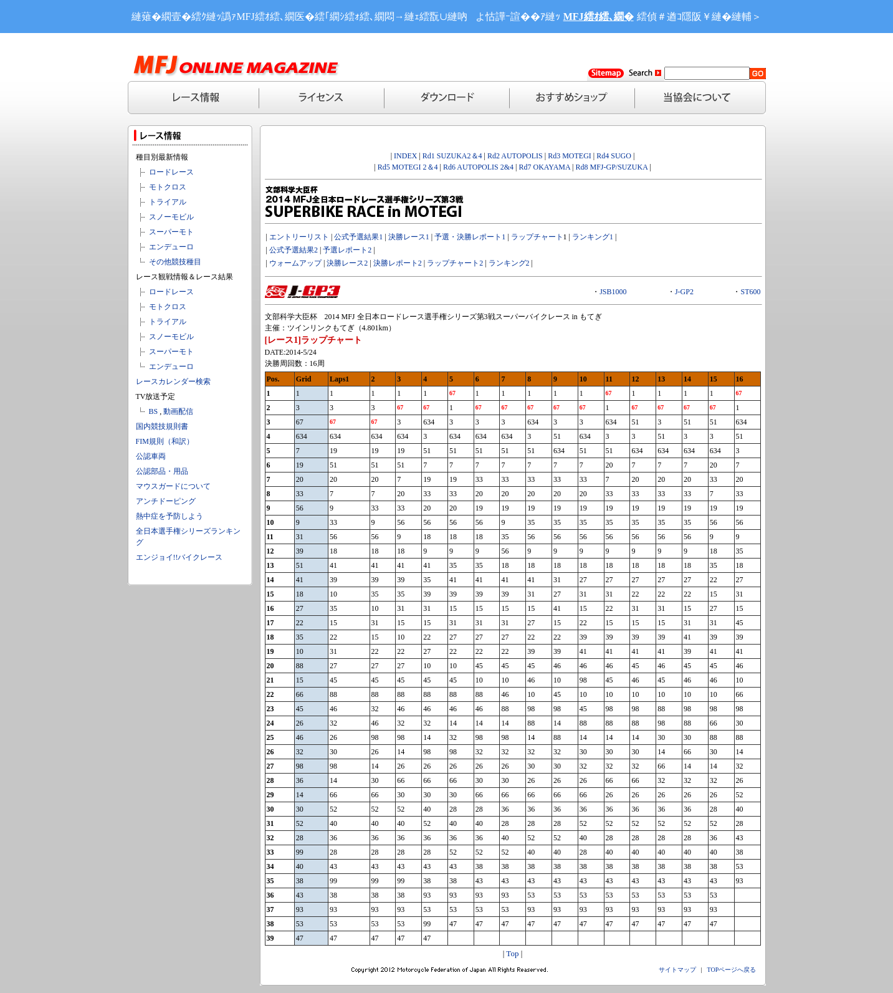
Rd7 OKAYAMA (544, 167)
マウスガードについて (173, 486)
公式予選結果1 (358, 237)
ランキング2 (509, 263)
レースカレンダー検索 (173, 381)
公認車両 (151, 456)
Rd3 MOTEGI (569, 155)
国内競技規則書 (162, 426)
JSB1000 (612, 291)
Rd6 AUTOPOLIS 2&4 (478, 167)
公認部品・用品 (162, 471)
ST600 (750, 291)
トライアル (167, 202)
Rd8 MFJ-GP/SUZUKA (611, 167)
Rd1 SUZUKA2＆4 (452, 155)
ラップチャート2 (455, 263)
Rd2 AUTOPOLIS (514, 155)
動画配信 (178, 411)
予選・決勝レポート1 (469, 237)
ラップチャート (537, 237)
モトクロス (167, 187)
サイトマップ (677, 969)
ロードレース (171, 172)
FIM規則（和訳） (165, 441)
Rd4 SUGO (613, 155)
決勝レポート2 (397, 263)
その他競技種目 (175, 261)
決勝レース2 (347, 263)
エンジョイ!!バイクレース (179, 557)
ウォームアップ (295, 263)
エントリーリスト (299, 237)
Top (512, 953)
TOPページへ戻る (732, 969)
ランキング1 (592, 237)
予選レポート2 (347, 250)
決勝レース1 (408, 237)
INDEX (405, 155)
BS (153, 411)
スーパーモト (171, 232)
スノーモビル (171, 217)
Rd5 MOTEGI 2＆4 (408, 167)
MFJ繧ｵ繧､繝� (598, 16)
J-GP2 (684, 291)
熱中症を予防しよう (169, 516)
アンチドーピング (166, 501)
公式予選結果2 (293, 250)
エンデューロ (171, 246)
